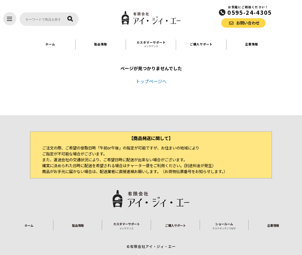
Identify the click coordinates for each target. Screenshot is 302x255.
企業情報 (251, 44)
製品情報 (100, 44)
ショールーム (224, 226)
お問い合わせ (248, 23)
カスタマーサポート (151, 44)
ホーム (50, 44)
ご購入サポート (201, 44)
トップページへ (151, 81)
